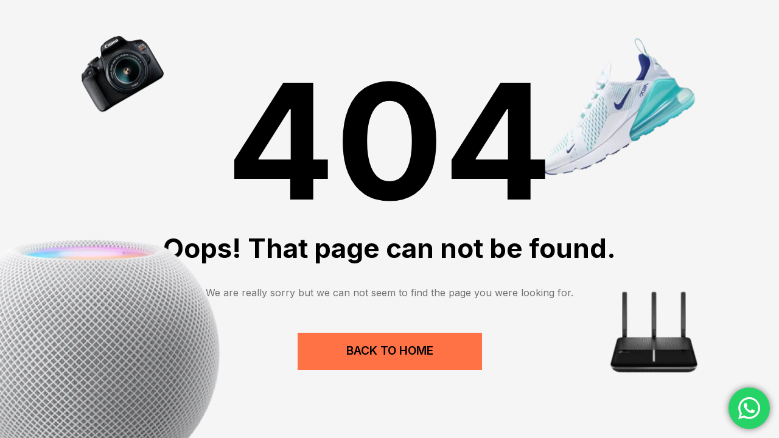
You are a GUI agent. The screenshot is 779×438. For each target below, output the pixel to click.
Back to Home (389, 351)
